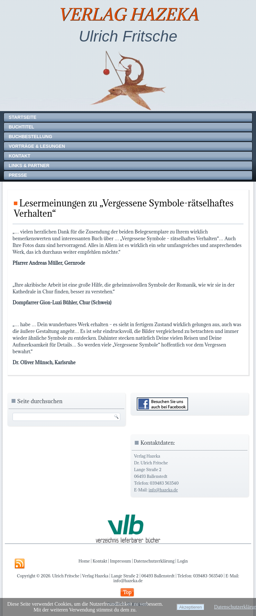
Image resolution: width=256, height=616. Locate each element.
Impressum (120, 561)
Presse (18, 175)
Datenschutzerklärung (154, 561)
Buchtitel (21, 126)
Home (84, 561)
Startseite (22, 117)
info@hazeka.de (163, 489)
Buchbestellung (30, 136)
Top (127, 592)
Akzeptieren (190, 607)
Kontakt (19, 155)
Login (182, 561)
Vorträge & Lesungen (37, 146)
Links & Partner (29, 165)
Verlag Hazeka (128, 14)
